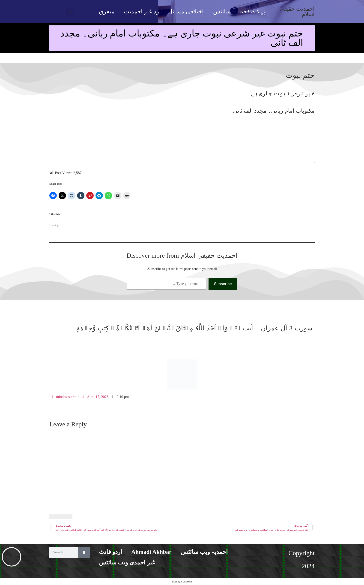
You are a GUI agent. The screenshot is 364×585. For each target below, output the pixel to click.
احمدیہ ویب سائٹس (204, 552)
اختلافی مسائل (185, 11)
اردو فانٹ (110, 552)
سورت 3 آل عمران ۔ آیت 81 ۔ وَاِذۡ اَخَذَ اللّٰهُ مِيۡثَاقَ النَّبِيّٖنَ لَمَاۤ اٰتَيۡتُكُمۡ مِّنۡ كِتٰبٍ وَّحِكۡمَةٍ (194, 328)
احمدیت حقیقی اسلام (297, 11)
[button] (69, 11)
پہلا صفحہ (252, 11)
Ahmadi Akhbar (151, 552)
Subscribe (223, 283)
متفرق (106, 11)
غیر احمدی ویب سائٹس (127, 562)
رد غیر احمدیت (141, 11)
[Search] (84, 552)
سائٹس (222, 11)
